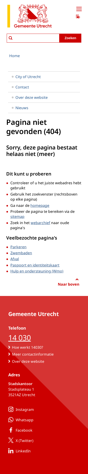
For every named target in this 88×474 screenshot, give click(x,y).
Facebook (19, 430)
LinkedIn (18, 450)
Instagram (20, 409)
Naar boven (68, 284)
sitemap (17, 216)
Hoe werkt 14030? (27, 347)
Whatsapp (19, 419)
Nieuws (20, 107)
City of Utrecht (26, 76)
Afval (14, 258)
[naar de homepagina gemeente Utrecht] (29, 17)
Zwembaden (21, 252)
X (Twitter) (19, 440)
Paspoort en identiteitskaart (34, 265)
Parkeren (18, 246)
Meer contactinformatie (33, 354)
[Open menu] (79, 9)
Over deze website (30, 97)
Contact (20, 87)
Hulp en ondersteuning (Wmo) (36, 271)
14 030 (19, 337)
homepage (39, 205)
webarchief (40, 222)
